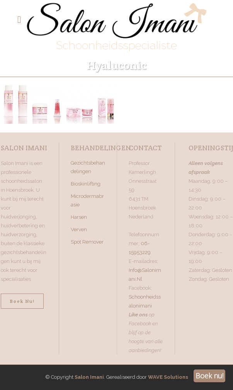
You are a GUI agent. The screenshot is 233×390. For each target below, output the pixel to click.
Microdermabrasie (87, 200)
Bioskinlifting (85, 184)
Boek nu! (22, 301)
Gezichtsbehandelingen (88, 167)
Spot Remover (87, 242)
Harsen (79, 217)
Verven (79, 229)
